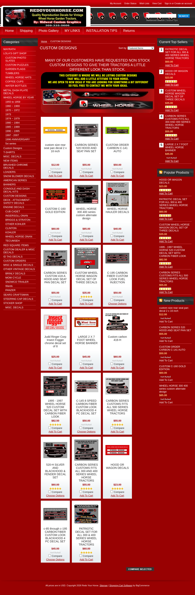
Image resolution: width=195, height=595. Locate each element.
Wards (9, 285)
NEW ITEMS (10, 160)
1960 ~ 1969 (12, 105)
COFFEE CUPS (14, 81)
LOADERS (9, 171)
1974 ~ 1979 (12, 118)
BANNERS (9, 184)
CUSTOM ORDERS (14, 260)
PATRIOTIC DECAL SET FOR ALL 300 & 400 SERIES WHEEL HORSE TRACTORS (86, 536)
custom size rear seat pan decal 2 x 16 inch (55, 148)
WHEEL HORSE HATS (18, 77)
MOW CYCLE (13, 277)
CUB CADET (12, 211)
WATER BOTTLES (16, 85)
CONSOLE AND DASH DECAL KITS (16, 190)
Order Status (130, 3)
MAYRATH (9, 49)
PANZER (10, 290)
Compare (57, 172)
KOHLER (10, 232)
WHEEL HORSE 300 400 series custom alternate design (86, 213)
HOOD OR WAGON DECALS (117, 466)
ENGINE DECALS (13, 207)
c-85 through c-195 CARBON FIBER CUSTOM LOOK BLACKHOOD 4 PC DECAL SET (55, 535)
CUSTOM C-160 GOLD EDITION (55, 210)
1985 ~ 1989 (12, 126)
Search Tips (171, 20)
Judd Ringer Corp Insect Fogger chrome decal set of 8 (55, 341)
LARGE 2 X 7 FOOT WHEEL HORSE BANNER (86, 340)
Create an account (183, 3)
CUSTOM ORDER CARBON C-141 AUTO (117, 148)
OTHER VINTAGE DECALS (19, 269)
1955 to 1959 (12, 101)
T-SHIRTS (9, 152)
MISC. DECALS (12, 156)
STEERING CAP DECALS (18, 298)
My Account (115, 3)
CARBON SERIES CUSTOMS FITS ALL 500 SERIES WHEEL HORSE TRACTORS (117, 407)
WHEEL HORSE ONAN (18, 236)
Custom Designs (12, 148)
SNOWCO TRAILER (16, 281)
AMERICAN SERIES (15, 180)
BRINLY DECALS (15, 273)
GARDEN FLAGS (15, 69)
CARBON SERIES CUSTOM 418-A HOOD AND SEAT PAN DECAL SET (55, 277)
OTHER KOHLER (15, 224)
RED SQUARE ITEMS (16, 245)
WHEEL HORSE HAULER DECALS (117, 210)
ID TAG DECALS (12, 256)
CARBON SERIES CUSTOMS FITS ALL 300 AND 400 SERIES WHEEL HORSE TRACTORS (86, 472)
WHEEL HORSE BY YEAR (18, 97)
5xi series (10, 143)
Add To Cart (55, 175)
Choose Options (117, 303)
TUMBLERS (12, 73)
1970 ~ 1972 (12, 110)
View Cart (157, 3)
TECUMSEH (12, 240)
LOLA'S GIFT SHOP (14, 53)
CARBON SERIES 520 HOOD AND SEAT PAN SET (86, 148)
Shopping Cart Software (120, 585)
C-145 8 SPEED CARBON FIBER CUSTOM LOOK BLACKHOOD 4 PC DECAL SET (86, 407)
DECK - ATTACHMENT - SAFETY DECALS (17, 201)
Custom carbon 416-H (117, 338)
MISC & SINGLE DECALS (18, 264)
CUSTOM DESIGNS (14, 195)
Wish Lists (144, 3)
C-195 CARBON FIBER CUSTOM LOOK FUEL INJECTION (117, 277)
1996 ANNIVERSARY (17, 139)
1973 (8, 114)
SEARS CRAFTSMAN (16, 294)
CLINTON (11, 228)
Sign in (168, 3)
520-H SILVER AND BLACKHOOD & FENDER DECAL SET (55, 471)
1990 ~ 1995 (12, 131)
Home (44, 41)
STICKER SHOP (12, 303)
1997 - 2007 (12, 135)
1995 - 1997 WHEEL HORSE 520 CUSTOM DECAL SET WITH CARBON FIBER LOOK (55, 408)
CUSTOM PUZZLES (16, 64)
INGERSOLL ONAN (16, 215)
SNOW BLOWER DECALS (18, 176)
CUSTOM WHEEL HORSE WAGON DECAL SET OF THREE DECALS (86, 277)
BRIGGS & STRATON (17, 219)
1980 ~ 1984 (12, 122)
